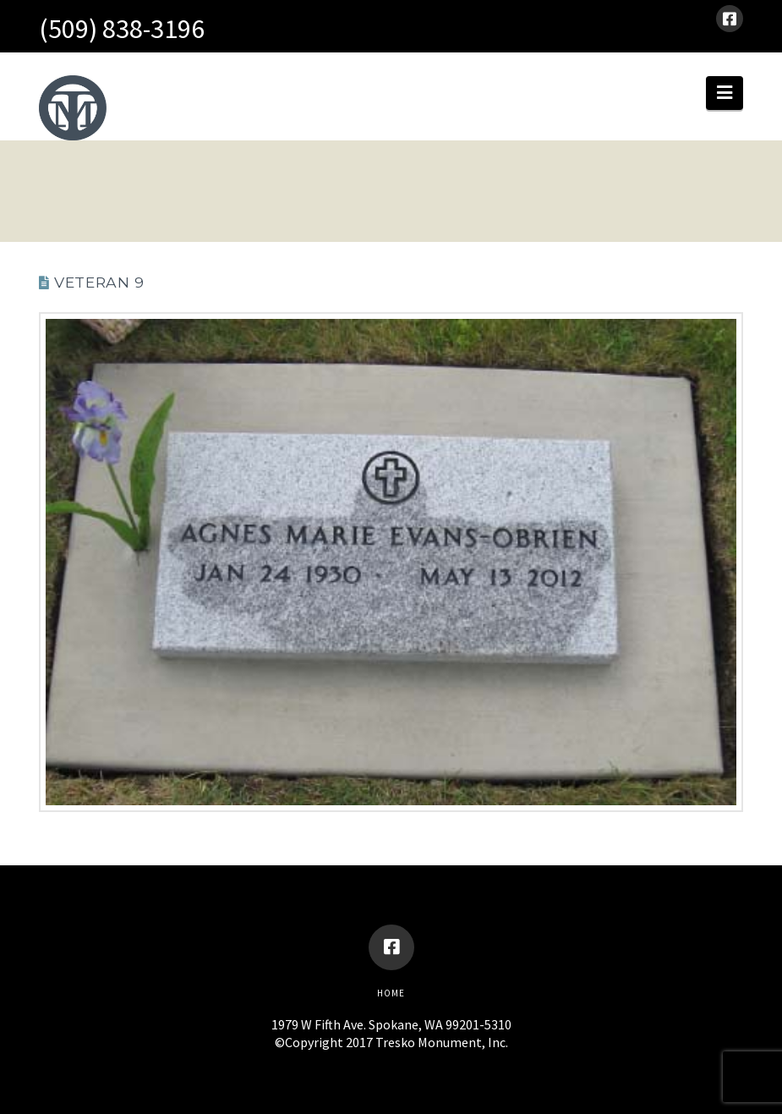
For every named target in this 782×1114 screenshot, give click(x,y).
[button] (724, 93)
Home (391, 993)
